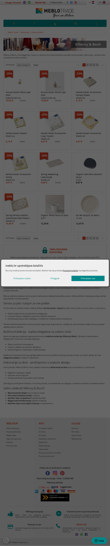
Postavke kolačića (70, 270)
